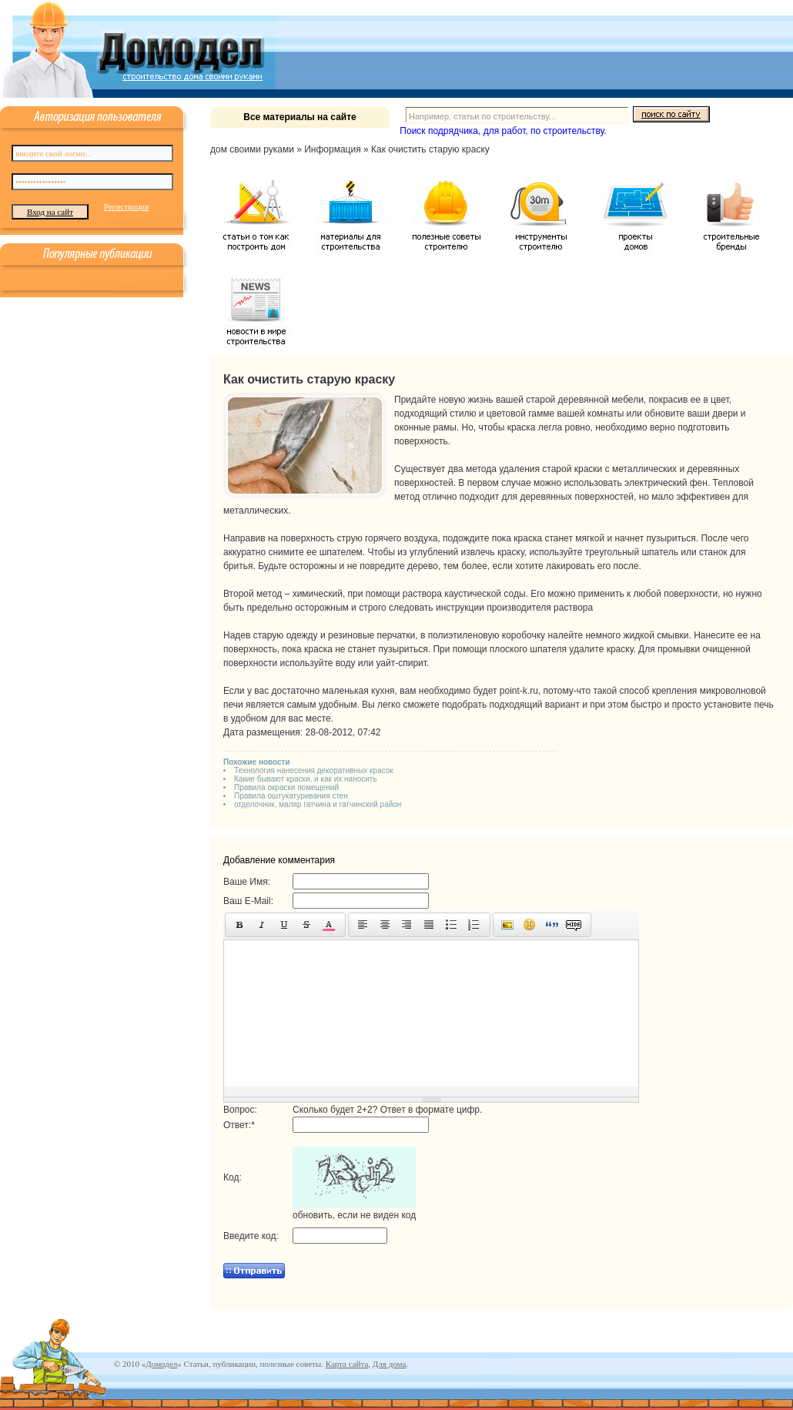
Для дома (389, 1363)
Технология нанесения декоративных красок (313, 770)
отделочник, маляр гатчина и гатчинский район (317, 804)
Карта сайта (347, 1363)
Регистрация (126, 206)
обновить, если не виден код (354, 1215)
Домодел (161, 1363)
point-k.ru (519, 690)
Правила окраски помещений (286, 787)
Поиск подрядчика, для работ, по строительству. (503, 131)
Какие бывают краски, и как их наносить (305, 779)
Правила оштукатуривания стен (291, 796)
